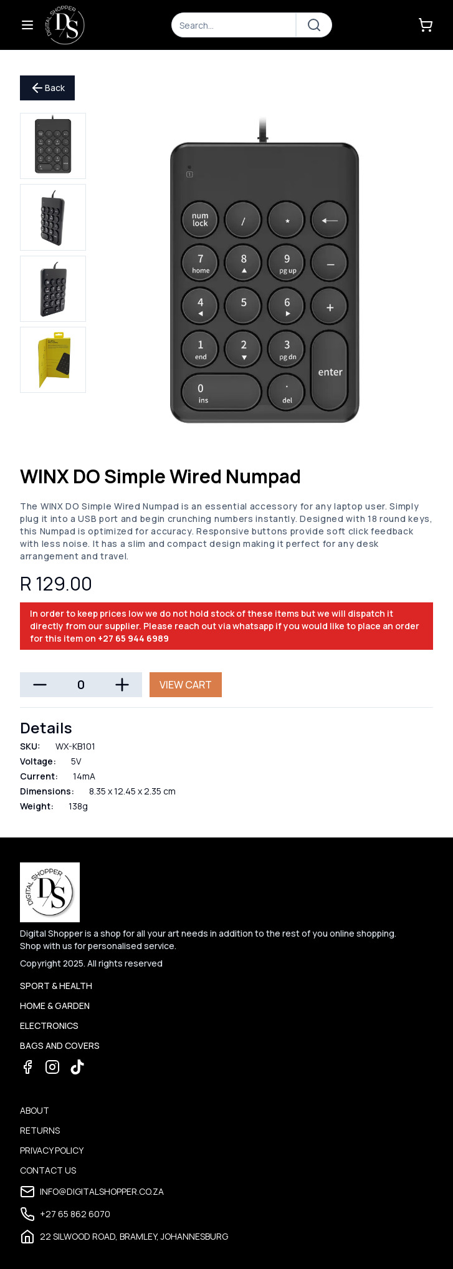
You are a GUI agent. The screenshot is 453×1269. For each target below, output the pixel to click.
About (34, 1110)
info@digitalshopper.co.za (92, 1191)
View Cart (186, 685)
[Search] (233, 24)
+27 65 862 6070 (65, 1214)
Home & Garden (55, 1005)
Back (47, 87)
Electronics (49, 1025)
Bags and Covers (60, 1045)
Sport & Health (56, 986)
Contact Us (48, 1170)
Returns (40, 1130)
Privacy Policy (51, 1150)
